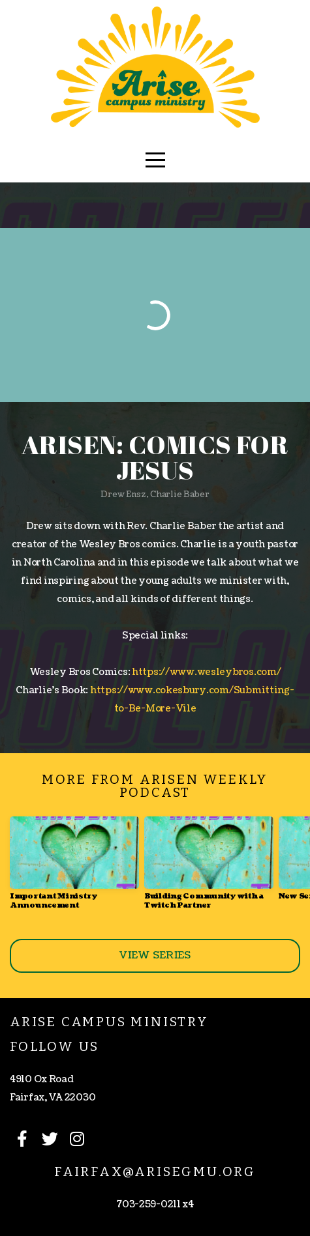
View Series (155, 955)
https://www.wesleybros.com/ (206, 672)
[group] (74, 867)
